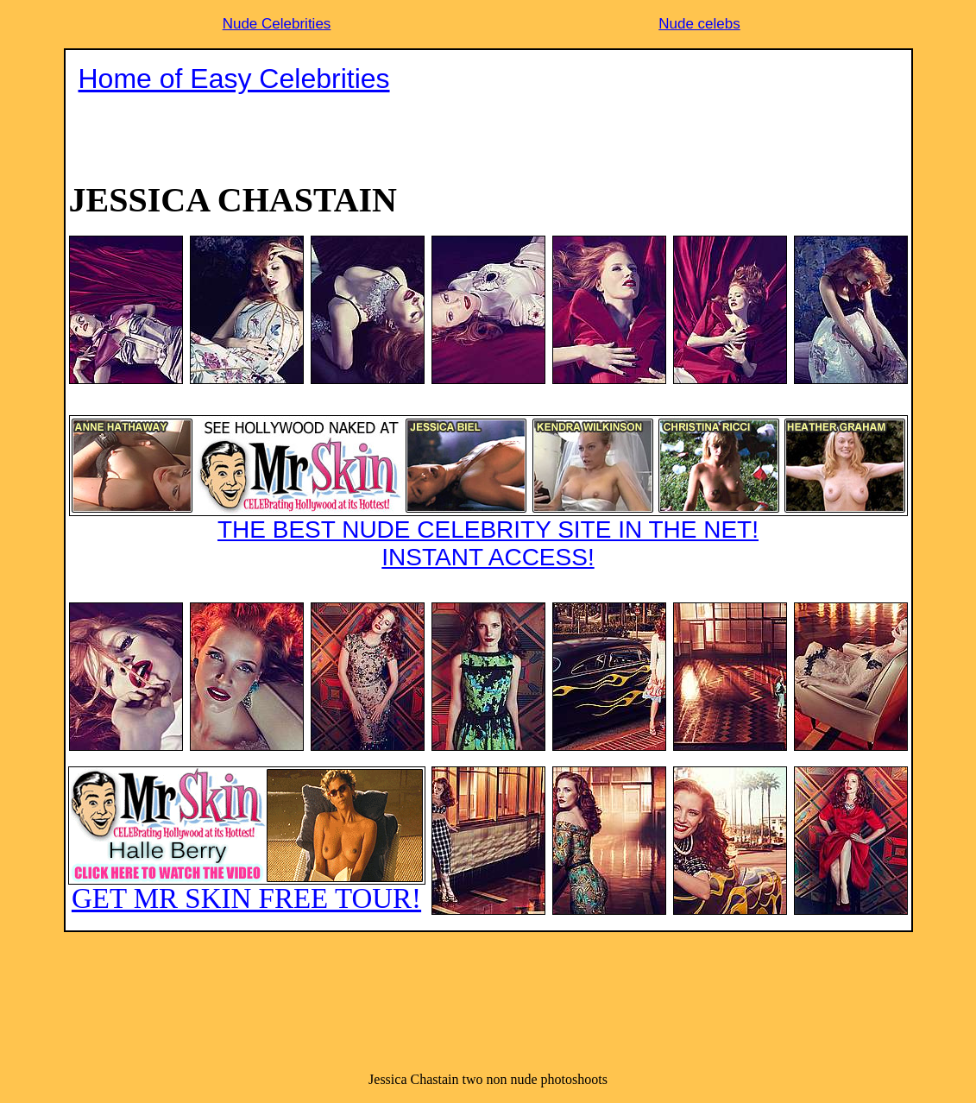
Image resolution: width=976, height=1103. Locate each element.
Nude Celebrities (277, 24)
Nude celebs (699, 24)
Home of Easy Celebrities (234, 78)
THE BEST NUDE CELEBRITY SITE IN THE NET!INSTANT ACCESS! (488, 492)
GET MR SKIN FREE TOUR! (246, 840)
